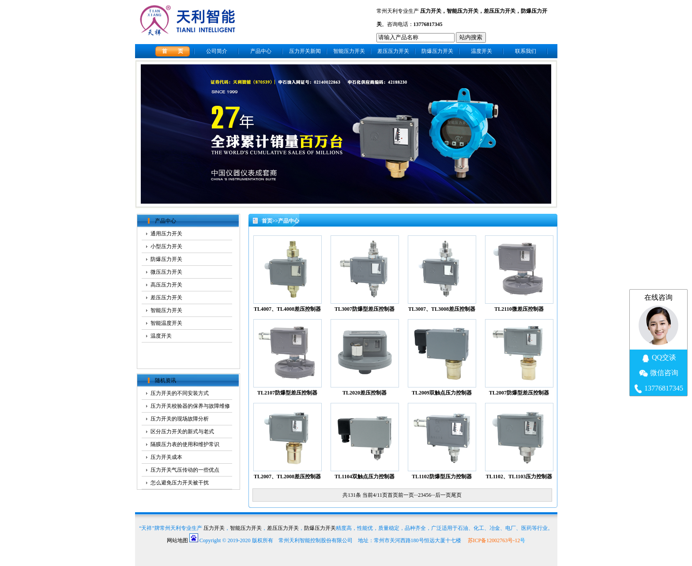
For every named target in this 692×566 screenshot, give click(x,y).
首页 (267, 221)
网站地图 (177, 540)
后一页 (443, 495)
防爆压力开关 (437, 51)
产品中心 (260, 51)
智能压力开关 (462, 11)
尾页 (456, 495)
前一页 (406, 495)
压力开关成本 (166, 457)
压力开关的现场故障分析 (179, 419)
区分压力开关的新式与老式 (182, 431)
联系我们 (525, 51)
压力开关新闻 (305, 51)
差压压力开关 (499, 11)
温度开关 (481, 51)
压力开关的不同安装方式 (179, 393)
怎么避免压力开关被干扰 (179, 483)
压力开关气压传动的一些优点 (184, 470)
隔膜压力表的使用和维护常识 (184, 444)
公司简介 (216, 51)
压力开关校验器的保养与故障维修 (190, 406)
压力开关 (430, 11)
